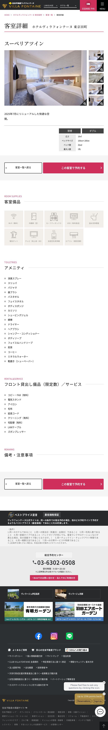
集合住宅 (61, 716)
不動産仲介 (84, 716)
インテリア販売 (84, 720)
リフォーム (72, 716)
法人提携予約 (15, 667)
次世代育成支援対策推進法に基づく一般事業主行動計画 (33, 673)
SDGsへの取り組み (78, 649)
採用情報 (41, 667)
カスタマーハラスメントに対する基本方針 (27, 685)
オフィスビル (25, 712)
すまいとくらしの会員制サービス (34, 724)
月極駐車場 (70, 720)
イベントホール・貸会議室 (44, 712)
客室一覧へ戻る (23, 167)
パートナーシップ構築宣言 (63, 679)
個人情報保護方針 (35, 656)
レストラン (6, 724)
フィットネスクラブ (10, 720)
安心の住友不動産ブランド (48, 649)
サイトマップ (53, 656)
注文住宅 (51, 716)
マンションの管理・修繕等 (52, 720)
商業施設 (35, 720)
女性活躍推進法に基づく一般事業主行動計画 (28, 679)
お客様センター (57, 724)
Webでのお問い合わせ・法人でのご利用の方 (54, 577)
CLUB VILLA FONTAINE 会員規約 (23, 661)
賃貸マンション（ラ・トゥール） (15, 716)
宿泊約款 (67, 656)
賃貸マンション (38, 716)
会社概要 (29, 667)
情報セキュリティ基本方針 (82, 661)
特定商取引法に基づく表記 (54, 661)
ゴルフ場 (24, 720)
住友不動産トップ (9, 712)
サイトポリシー (16, 656)
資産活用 (61, 712)
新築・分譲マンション (77, 712)
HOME (7, 15)
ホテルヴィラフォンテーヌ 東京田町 (27, 15)
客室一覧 (49, 15)
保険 (16, 724)
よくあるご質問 (20, 649)
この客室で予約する (73, 168)
